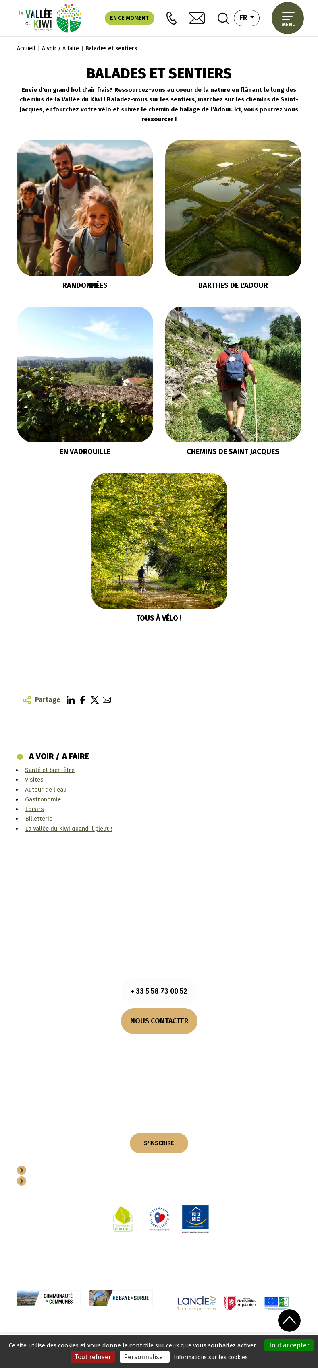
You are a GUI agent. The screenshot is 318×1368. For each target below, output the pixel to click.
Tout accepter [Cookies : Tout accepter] (289, 1345)
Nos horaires (159, 1044)
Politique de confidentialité (156, 1333)
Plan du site (210, 1333)
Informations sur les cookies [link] (211, 1357)
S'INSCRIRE (159, 1143)
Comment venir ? (159, 1054)
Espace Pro (47, 1182)
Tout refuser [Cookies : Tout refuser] (93, 1357)
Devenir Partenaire (59, 1171)
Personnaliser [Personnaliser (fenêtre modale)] (145, 1357)
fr (249, 17)
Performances (247, 1333)
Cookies (108, 1333)
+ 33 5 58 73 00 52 (159, 991)
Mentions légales (72, 1333)
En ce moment (129, 17)
